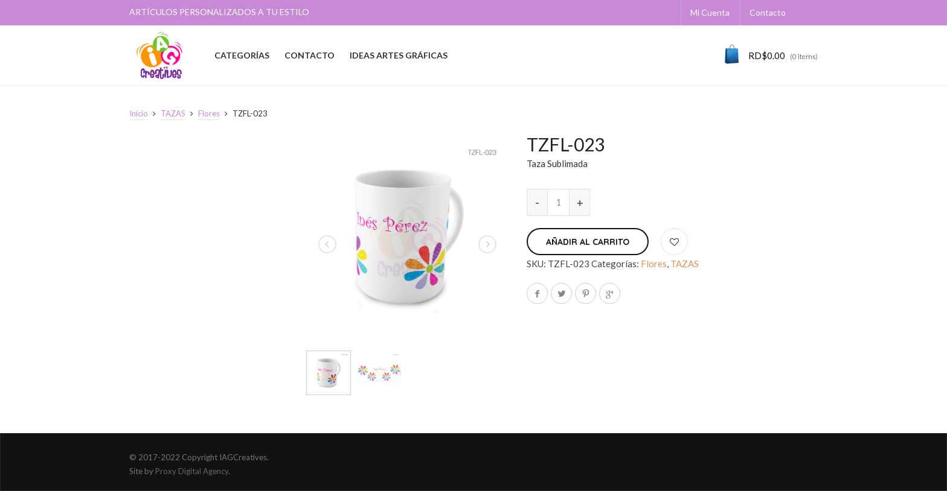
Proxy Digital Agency (191, 471)
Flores (209, 113)
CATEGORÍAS (241, 55)
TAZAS (173, 113)
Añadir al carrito (587, 241)
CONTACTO (309, 55)
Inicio (138, 113)
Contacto (768, 12)
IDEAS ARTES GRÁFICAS (399, 55)
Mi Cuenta (710, 12)
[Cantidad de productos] (558, 202)
